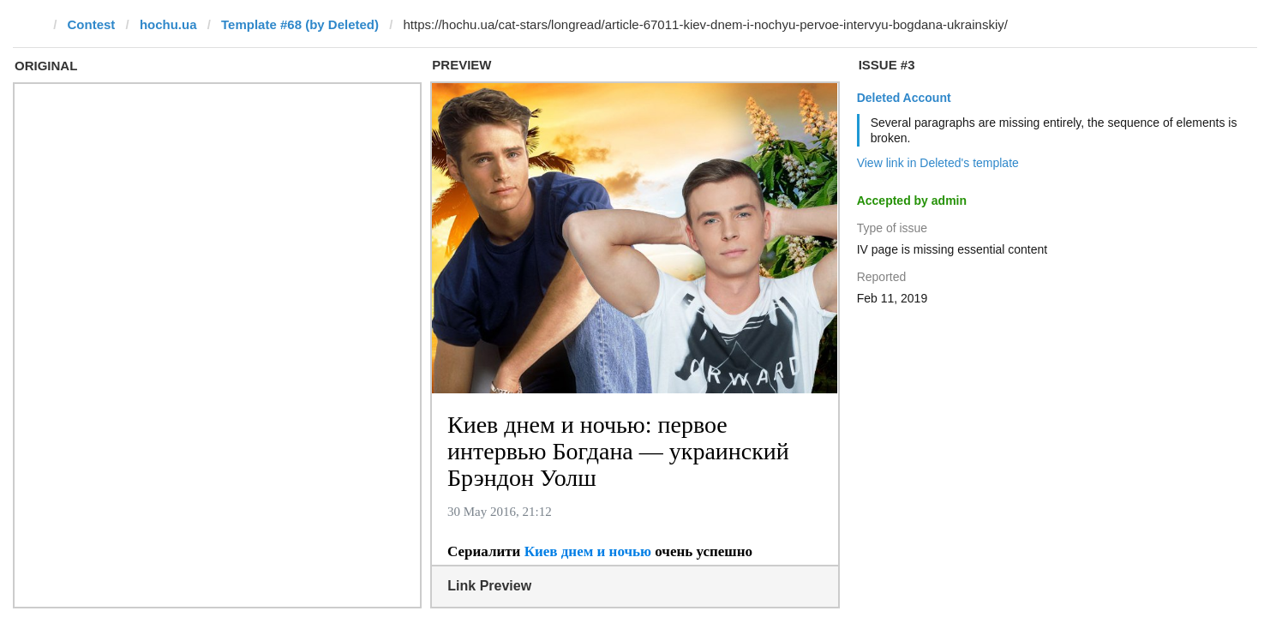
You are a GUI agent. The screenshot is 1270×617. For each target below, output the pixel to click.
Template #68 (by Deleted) (300, 24)
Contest (92, 24)
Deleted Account (904, 98)
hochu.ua (168, 24)
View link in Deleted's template (938, 163)
